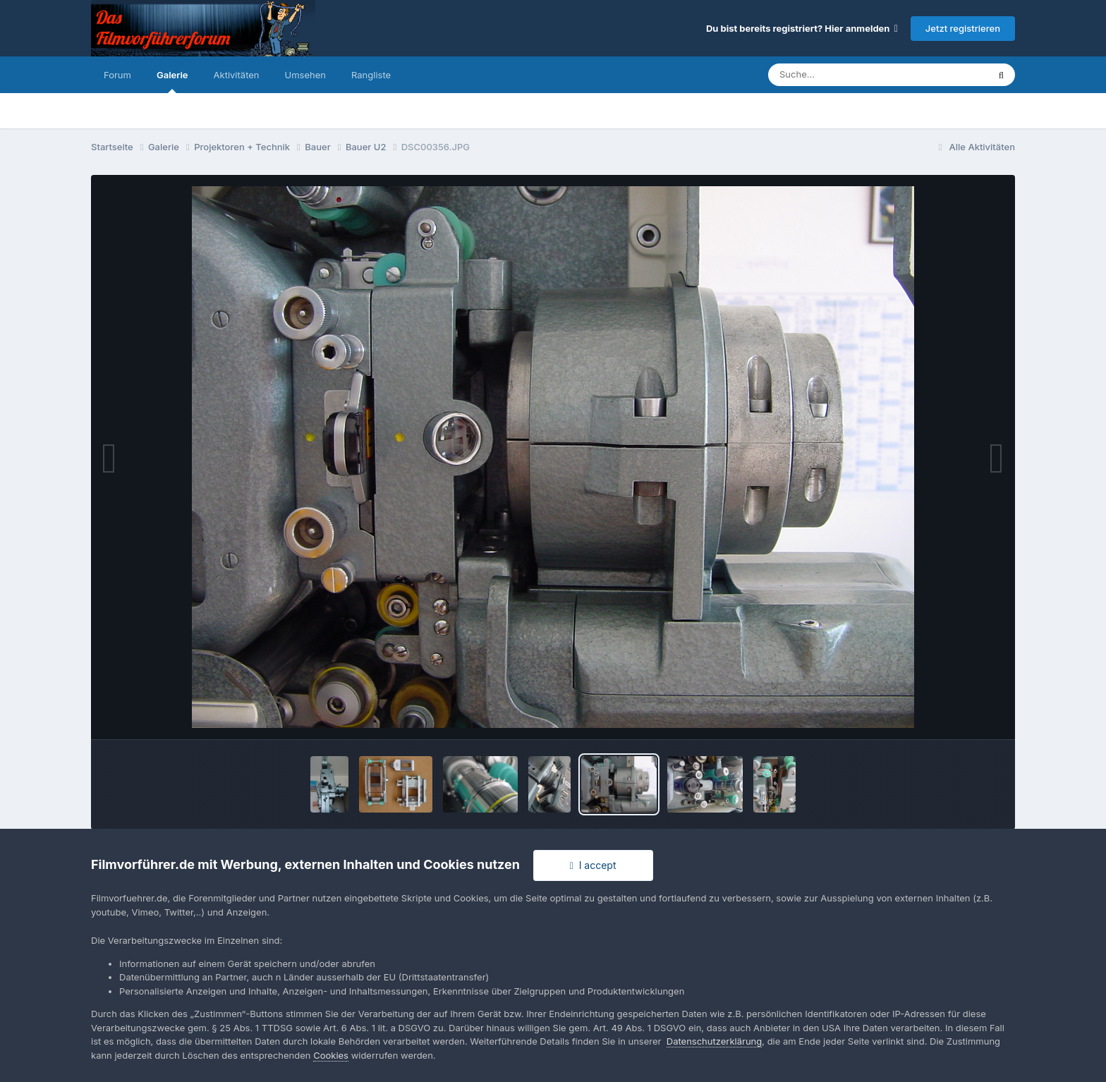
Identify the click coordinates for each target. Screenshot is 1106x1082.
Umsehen (305, 74)
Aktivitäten (237, 74)
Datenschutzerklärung (714, 1041)
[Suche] (849, 74)
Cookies (330, 1055)
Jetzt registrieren (962, 28)
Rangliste (371, 74)
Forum (117, 74)
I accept (593, 865)
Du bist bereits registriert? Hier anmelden (802, 28)
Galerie (172, 81)
